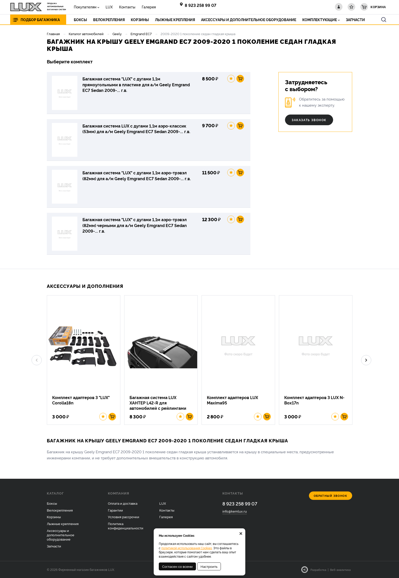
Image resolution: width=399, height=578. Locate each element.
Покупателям (85, 6)
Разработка (318, 569)
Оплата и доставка (122, 503)
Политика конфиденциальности (125, 525)
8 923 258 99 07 (200, 5)
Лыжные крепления (63, 523)
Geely (117, 33)
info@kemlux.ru (234, 511)
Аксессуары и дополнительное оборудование (60, 534)
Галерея (149, 6)
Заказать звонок (309, 120)
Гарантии (115, 510)
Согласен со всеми (177, 566)
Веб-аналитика (340, 569)
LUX (109, 6)
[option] (85, 360)
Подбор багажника (40, 19)
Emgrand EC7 (141, 33)
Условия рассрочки (123, 516)
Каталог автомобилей (86, 33)
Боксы (52, 503)
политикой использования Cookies (186, 548)
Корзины (54, 516)
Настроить (209, 566)
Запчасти (54, 546)
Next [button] (366, 360)
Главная (53, 33)
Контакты (127, 6)
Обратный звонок (331, 496)
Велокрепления (60, 510)
